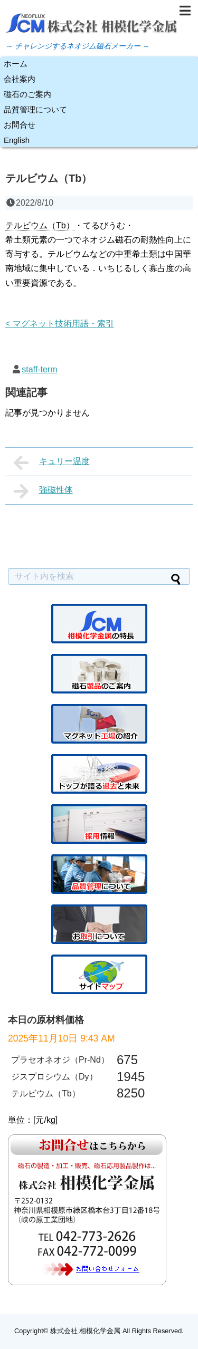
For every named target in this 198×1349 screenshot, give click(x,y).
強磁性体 (43, 491)
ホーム (15, 63)
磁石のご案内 (27, 94)
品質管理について (35, 109)
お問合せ (19, 124)
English (17, 140)
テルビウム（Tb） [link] (39, 225)
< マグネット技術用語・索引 (59, 323)
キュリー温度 (52, 462)
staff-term (39, 369)
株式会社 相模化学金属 (85, 1331)
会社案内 (19, 78)
